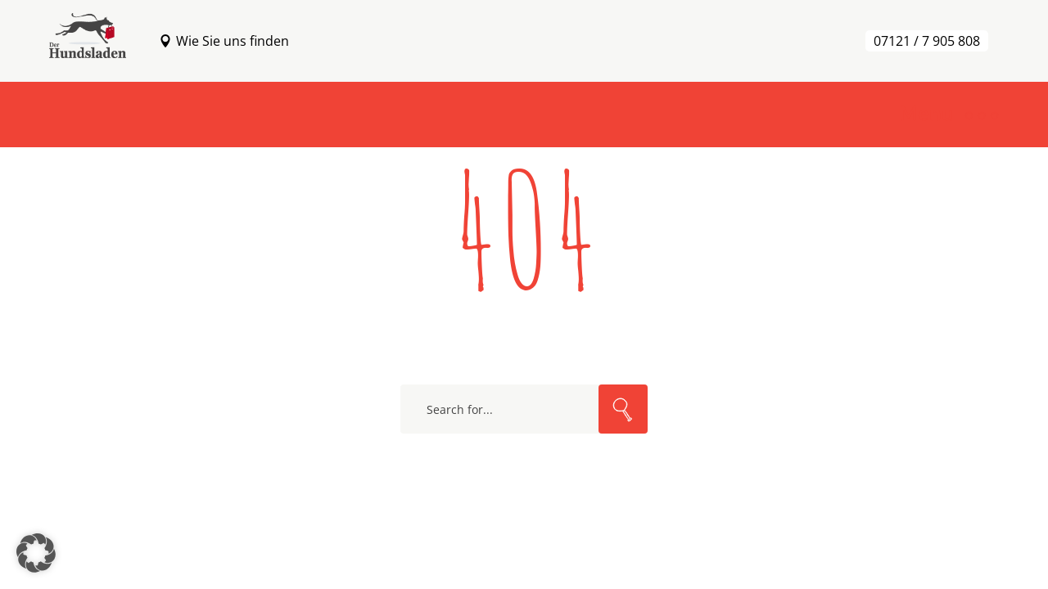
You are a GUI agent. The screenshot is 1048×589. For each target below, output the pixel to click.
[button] (36, 553)
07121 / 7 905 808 (927, 41)
